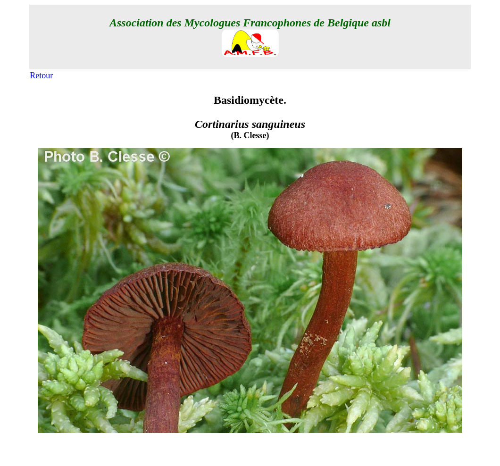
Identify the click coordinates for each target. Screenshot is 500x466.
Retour (41, 75)
